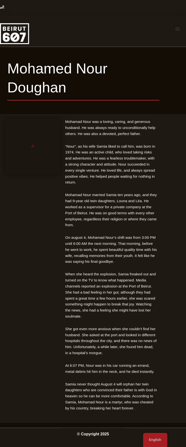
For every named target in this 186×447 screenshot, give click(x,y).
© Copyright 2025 (93, 434)
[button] (177, 28)
